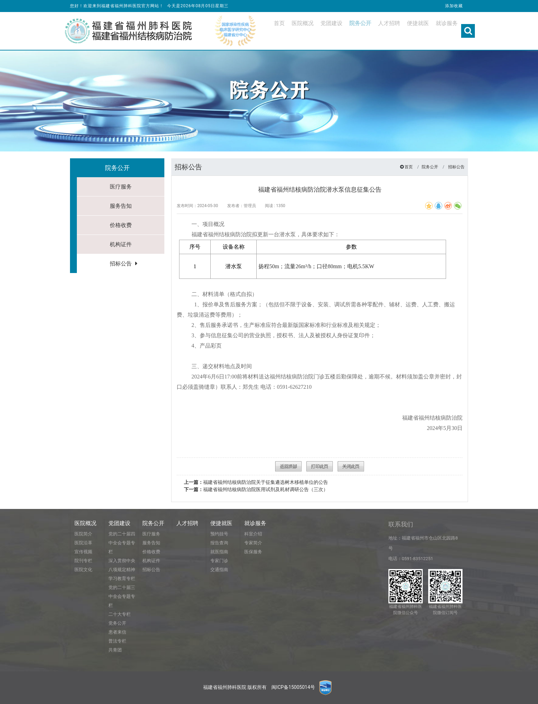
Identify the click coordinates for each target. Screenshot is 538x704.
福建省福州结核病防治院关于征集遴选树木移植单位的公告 (256, 482)
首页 (409, 166)
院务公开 (430, 166)
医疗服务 (121, 186)
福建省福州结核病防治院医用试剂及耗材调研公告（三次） (256, 489)
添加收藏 (454, 5)
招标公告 (121, 263)
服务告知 (121, 206)
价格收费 (121, 225)
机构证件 (121, 244)
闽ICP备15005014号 (293, 687)
